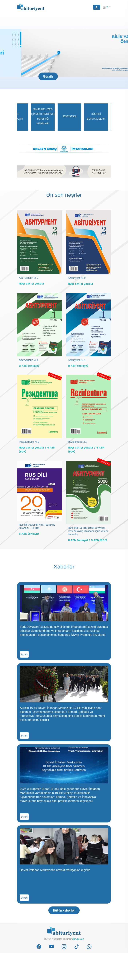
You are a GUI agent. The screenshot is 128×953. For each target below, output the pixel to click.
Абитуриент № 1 (28, 360)
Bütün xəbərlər (64, 910)
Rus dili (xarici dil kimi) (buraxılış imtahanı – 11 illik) (37, 526)
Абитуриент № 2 (28, 277)
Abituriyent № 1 (77, 360)
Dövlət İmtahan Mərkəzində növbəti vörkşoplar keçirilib (55, 870)
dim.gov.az (78, 938)
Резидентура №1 (29, 441)
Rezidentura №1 (77, 441)
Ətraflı (27, 76)
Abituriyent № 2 (77, 278)
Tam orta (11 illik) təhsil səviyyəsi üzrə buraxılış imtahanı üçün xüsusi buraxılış (88, 531)
